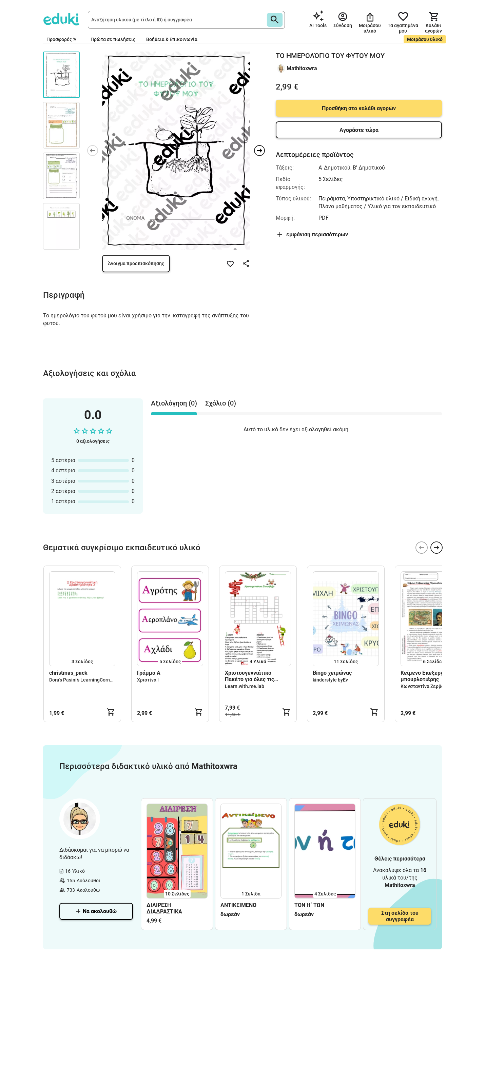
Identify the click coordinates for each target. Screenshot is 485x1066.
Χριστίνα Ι (148, 680)
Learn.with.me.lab (244, 686)
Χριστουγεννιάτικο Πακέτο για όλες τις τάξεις (249, 676)
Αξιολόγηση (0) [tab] (174, 403)
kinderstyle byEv (330, 680)
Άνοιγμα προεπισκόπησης (136, 263)
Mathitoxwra (302, 68)
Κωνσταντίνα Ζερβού (424, 686)
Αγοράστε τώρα (359, 130)
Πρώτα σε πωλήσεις (113, 39)
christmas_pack (68, 673)
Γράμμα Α (148, 673)
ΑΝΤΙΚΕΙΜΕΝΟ (238, 905)
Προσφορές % (61, 39)
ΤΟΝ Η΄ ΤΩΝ (309, 905)
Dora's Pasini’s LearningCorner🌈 (84, 680)
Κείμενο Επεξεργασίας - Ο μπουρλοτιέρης (433, 676)
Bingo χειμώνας (332, 673)
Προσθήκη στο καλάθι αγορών (359, 108)
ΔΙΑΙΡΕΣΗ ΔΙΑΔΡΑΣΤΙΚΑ (164, 908)
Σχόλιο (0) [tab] (220, 403)
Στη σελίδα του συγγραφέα (400, 916)
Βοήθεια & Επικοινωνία (171, 39)
